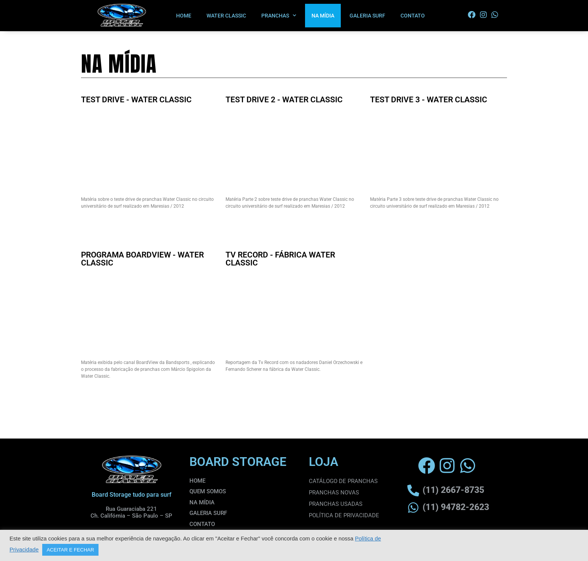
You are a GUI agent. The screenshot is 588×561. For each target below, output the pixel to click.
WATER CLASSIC (226, 16)
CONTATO (412, 16)
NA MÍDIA (322, 16)
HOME (183, 16)
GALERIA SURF (367, 16)
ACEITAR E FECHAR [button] (70, 550)
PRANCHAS (278, 15)
